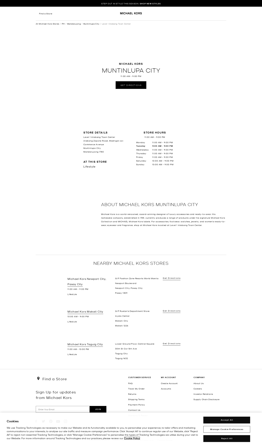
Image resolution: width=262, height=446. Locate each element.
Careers (197, 388)
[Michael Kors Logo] (131, 14)
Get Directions (131, 85)
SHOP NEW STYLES (150, 3)
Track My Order (136, 388)
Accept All (227, 419)
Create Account (169, 383)
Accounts (166, 388)
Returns (132, 394)
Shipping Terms (136, 399)
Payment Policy (136, 404)
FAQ (130, 383)
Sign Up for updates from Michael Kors (56, 395)
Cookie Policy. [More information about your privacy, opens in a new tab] (132, 438)
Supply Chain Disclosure (206, 399)
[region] (131, 429)
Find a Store (45, 13)
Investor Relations (203, 394)
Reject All (226, 438)
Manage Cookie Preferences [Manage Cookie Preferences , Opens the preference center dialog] (226, 429)
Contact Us (134, 410)
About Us (198, 383)
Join (98, 409)
